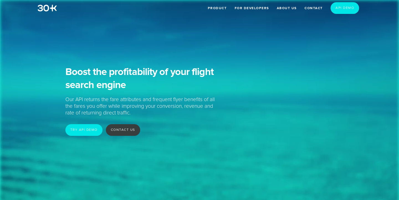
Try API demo (84, 130)
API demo (345, 8)
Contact (314, 8)
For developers (252, 8)
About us (287, 8)
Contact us (123, 130)
